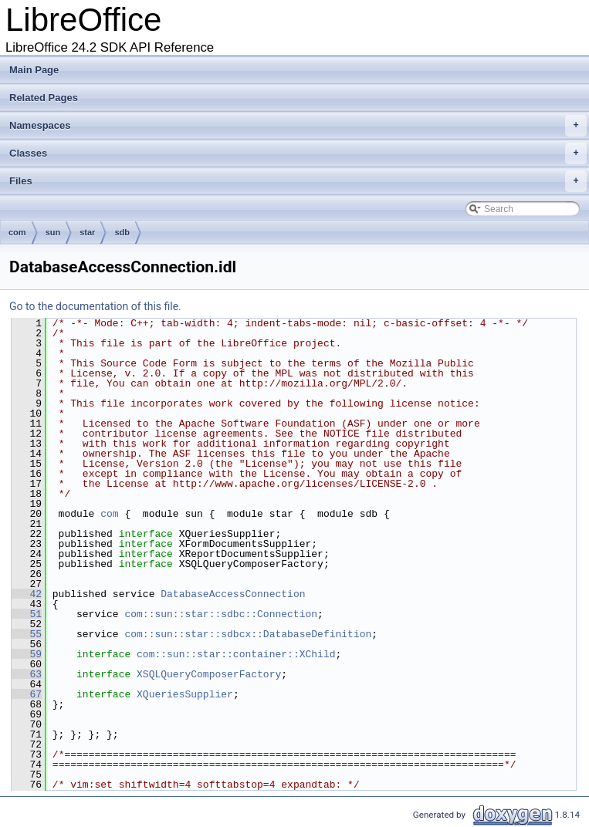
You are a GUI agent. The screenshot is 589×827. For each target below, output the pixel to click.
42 (27, 594)
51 (27, 614)
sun (53, 232)
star (87, 232)
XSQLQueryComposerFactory (209, 674)
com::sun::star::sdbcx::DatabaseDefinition (247, 634)
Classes (298, 153)
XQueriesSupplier (185, 694)
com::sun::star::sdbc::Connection (220, 614)
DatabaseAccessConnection (233, 594)
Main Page (34, 70)
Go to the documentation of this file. (95, 306)
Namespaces (298, 126)
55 (27, 634)
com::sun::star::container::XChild (236, 654)
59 (27, 654)
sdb (122, 232)
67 (27, 694)
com (17, 232)
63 (27, 674)
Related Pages (43, 97)
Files (298, 181)
